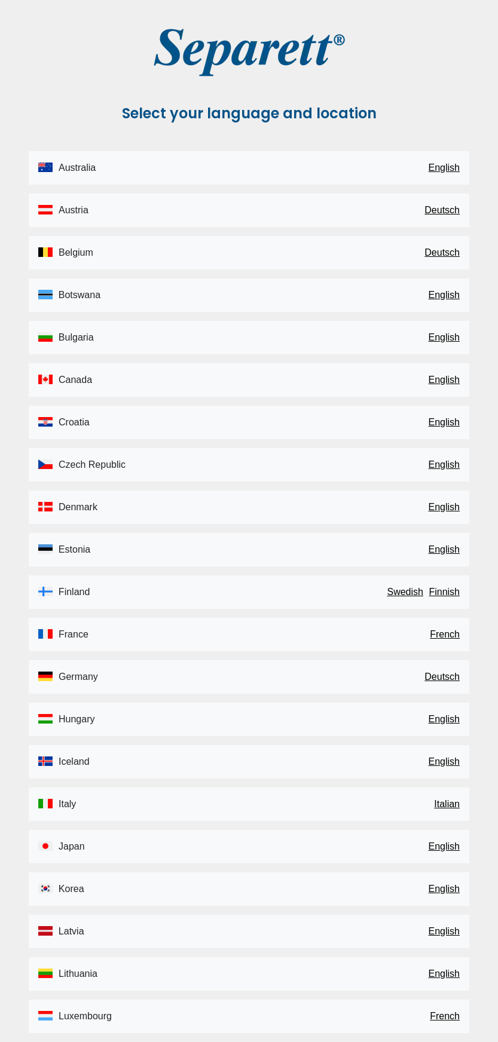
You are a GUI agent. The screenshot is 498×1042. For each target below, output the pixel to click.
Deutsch (442, 210)
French (445, 634)
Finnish (444, 592)
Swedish (405, 592)
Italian (447, 804)
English (444, 168)
